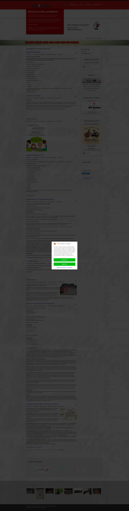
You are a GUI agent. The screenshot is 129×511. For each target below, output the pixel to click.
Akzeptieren (64, 260)
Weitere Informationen (61, 267)
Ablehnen (64, 264)
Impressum (69, 267)
